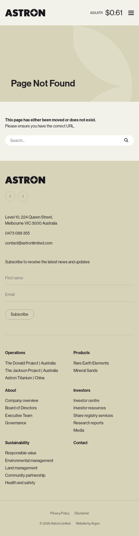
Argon (95, 523)
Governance (15, 423)
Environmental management (29, 460)
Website (81, 523)
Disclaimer (81, 513)
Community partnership (25, 475)
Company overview (21, 400)
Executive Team (18, 415)
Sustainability (17, 442)
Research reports (88, 423)
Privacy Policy (59, 513)
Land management (21, 468)
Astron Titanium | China (24, 377)
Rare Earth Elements (91, 363)
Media (78, 430)
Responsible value (20, 453)
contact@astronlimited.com (29, 243)
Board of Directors (21, 407)
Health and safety (20, 482)
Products (81, 352)
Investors (81, 390)
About (10, 390)
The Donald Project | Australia (30, 363)
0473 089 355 (17, 233)
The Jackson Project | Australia (31, 370)
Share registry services (93, 415)
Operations (15, 352)
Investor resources (89, 407)
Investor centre (86, 400)
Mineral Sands (85, 370)
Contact (80, 442)
